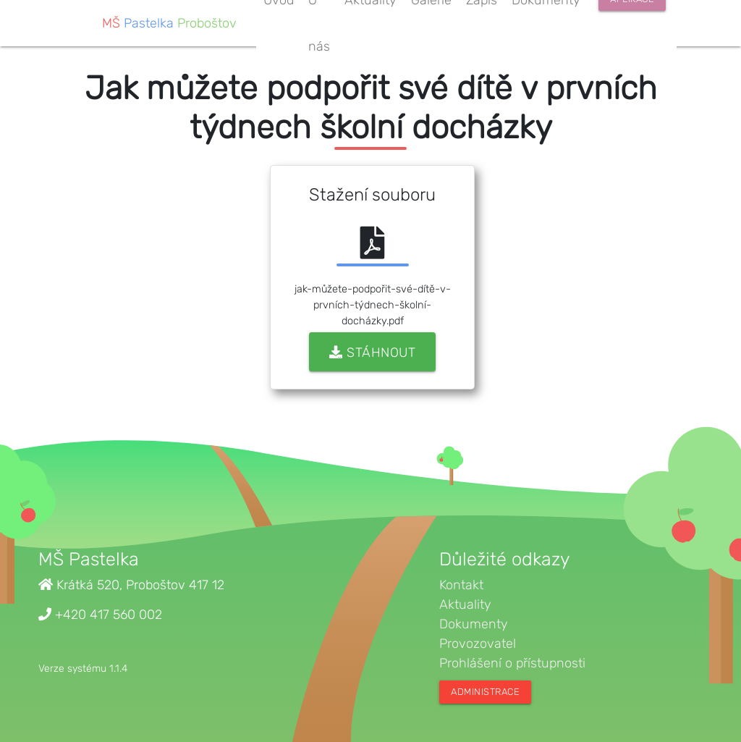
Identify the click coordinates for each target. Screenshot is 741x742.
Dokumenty (473, 624)
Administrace (485, 691)
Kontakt (461, 585)
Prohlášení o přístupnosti (512, 663)
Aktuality (465, 604)
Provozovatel (477, 644)
